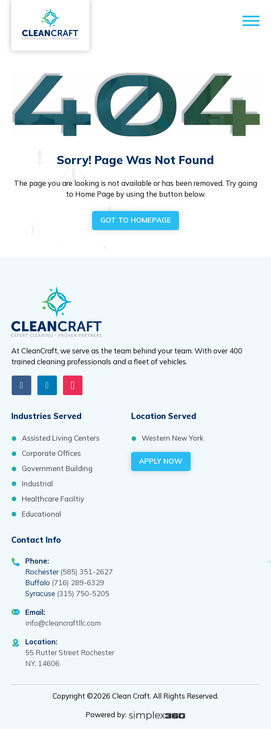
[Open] (251, 22)
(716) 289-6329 (78, 582)
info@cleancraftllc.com (63, 622)
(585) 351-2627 (86, 571)
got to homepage (135, 219)
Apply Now (160, 460)
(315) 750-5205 (83, 593)
